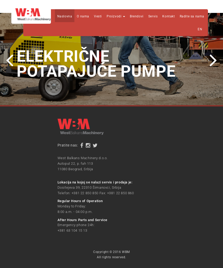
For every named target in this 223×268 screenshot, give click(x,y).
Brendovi (137, 16)
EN (200, 29)
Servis (153, 16)
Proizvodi (116, 16)
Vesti (98, 16)
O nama (83, 16)
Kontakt (168, 16)
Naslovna (64, 16)
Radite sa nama (192, 16)
